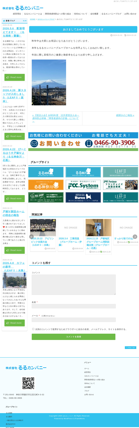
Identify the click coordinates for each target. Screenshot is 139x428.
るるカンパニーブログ (111, 14)
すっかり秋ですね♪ (124, 238)
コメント (36, 272)
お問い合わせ (130, 14)
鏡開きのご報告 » (125, 115)
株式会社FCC (61, 383)
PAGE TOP (130, 351)
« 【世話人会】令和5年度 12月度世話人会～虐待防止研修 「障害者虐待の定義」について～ (55, 118)
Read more (14, 77)
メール (35, 319)
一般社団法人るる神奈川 (65, 379)
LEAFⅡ (59, 394)
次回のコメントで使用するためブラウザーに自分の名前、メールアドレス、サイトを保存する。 (81, 333)
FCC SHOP (61, 387)
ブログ (86, 394)
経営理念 (17, 14)
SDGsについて (80, 14)
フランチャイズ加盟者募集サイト (69, 390)
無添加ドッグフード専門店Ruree (68, 402)
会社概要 (94, 14)
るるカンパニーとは (33, 14)
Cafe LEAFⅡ (61, 398)
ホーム (86, 372)
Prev (31, 236)
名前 (34, 305)
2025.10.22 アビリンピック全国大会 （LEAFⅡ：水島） (42, 241)
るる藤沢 (60, 375)
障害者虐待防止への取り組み (58, 14)
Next (135, 236)
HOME (32, 19)
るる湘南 (60, 372)
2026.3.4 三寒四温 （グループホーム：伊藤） (70, 241)
